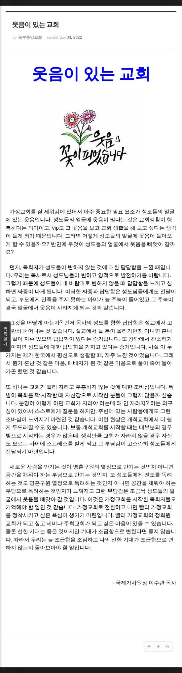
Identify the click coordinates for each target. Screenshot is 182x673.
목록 (5, 337)
